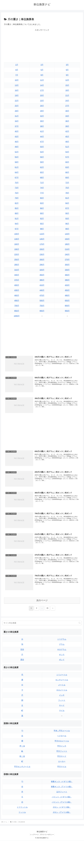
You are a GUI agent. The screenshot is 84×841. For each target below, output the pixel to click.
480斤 (67, 295)
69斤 (67, 178)
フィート (61, 701)
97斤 (17, 229)
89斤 (42, 213)
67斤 (17, 178)
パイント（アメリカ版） (62, 802)
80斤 (42, 198)
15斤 (67, 85)
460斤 (16, 295)
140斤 (42, 239)
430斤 (16, 290)
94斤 (17, 224)
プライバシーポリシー (47, 835)
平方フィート (61, 752)
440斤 (42, 290)
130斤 (16, 239)
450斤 (67, 290)
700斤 (16, 306)
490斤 (16, 301)
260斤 (42, 260)
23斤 (42, 101)
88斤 (17, 213)
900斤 (42, 311)
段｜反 (22, 757)
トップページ (34, 835)
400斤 (16, 285)
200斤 (42, 249)
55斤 (17, 157)
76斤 (17, 193)
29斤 (42, 111)
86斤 (42, 208)
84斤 (67, 203)
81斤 (67, 198)
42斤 (67, 131)
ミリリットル (22, 807)
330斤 (67, 270)
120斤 (67, 234)
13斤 (17, 85)
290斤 (42, 265)
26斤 (42, 106)
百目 (22, 650)
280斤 (16, 265)
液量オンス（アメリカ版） (62, 787)
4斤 (16, 70)
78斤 (67, 193)
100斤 (16, 234)
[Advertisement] (42, 46)
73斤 (17, 188)
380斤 (42, 280)
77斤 (42, 193)
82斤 (17, 203)
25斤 (17, 106)
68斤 (42, 178)
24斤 (67, 101)
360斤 (67, 275)
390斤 (67, 280)
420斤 (67, 285)
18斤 (67, 90)
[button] (79, 623)
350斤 (42, 275)
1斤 (16, 65)
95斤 (42, 224)
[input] (42, 623)
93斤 (67, 219)
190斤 (16, 249)
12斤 (67, 80)
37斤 (17, 126)
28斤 (17, 111)
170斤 (42, 244)
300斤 (67, 265)
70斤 (17, 183)
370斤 (16, 280)
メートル (61, 685)
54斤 (67, 152)
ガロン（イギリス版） (62, 807)
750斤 (42, 306)
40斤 (17, 131)
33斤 (67, 116)
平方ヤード (61, 757)
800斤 (67, 306)
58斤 (17, 162)
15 (47, 608)
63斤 (67, 167)
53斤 (42, 152)
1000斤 (17, 316)
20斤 (42, 95)
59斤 (42, 162)
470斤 (42, 295)
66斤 (67, 172)
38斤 (42, 126)
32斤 (42, 116)
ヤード (61, 706)
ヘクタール (61, 736)
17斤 (42, 90)
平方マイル (61, 767)
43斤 (17, 137)
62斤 (42, 167)
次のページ (42, 601)
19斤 (17, 95)
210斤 (67, 249)
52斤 (17, 152)
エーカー (61, 762)
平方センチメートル (22, 767)
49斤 (17, 147)
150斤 (67, 239)
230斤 (42, 254)
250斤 (16, 260)
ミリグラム (61, 640)
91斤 (17, 219)
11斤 (42, 80)
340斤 (16, 275)
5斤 (42, 70)
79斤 (17, 198)
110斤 (42, 234)
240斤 (67, 254)
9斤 (67, 75)
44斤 (42, 137)
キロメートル (61, 690)
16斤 (17, 90)
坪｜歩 (22, 746)
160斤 (16, 244)
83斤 (42, 203)
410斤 (42, 285)
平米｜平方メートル (62, 731)
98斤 (42, 229)
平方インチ (61, 746)
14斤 (42, 85)
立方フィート (61, 792)
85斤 (17, 208)
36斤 (67, 121)
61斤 (17, 167)
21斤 (67, 95)
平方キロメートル (62, 741)
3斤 (67, 65)
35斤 (42, 121)
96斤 (67, 224)
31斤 (17, 116)
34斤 (17, 121)
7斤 (16, 75)
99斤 (67, 229)
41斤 (42, 131)
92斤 (42, 219)
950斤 (67, 311)
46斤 (17, 142)
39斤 (67, 126)
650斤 (67, 301)
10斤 (17, 80)
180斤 (67, 244)
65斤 (42, 172)
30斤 (67, 111)
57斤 (67, 157)
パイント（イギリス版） (62, 797)
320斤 (42, 270)
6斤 (67, 70)
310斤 (16, 270)
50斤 (42, 147)
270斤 (67, 260)
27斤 (67, 106)
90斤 (67, 213)
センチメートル (61, 680)
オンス (61, 655)
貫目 (22, 660)
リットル (22, 813)
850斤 (16, 311)
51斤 (67, 147)
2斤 (42, 65)
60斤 (67, 162)
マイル (61, 711)
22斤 (17, 101)
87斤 (67, 208)
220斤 (16, 254)
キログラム (61, 650)
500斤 (42, 301)
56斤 (42, 157)
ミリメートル (61, 675)
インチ (61, 695)
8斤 (42, 75)
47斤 (42, 142)
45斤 (67, 137)
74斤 (42, 188)
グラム (61, 645)
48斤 (67, 142)
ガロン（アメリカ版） (62, 813)
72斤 (67, 183)
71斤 (42, 183)
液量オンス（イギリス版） (62, 782)
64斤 (17, 172)
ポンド (61, 660)
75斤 (67, 188)
